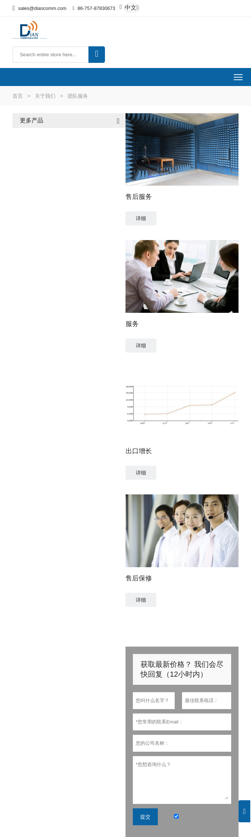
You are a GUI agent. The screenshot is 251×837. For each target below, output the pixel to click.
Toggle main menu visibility (239, 75)
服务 (132, 324)
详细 (141, 218)
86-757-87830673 (96, 8)
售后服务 (139, 196)
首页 (17, 96)
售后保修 (139, 578)
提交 (145, 817)
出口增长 (139, 451)
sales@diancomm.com (42, 8)
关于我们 (45, 96)
